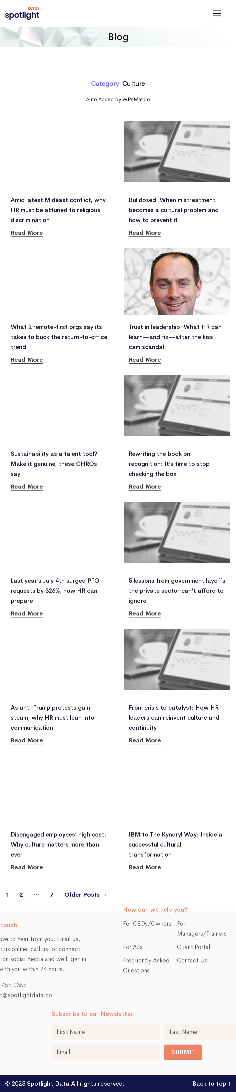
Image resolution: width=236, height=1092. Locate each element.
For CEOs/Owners (147, 883)
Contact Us (192, 920)
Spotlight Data (47, 1083)
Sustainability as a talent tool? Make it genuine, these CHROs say (54, 464)
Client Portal (193, 906)
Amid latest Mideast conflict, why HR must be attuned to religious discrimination (58, 210)
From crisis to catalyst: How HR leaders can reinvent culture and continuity (174, 717)
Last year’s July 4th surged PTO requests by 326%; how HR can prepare (55, 590)
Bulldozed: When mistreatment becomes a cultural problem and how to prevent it (174, 210)
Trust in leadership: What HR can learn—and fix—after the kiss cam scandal (175, 337)
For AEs (133, 906)
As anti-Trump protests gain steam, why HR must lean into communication (52, 717)
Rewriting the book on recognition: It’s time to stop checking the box (169, 464)
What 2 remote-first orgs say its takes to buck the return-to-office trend (59, 337)
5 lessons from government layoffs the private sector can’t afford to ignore (177, 590)
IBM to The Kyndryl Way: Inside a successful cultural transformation (175, 844)
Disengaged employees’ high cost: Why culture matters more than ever (58, 844)
